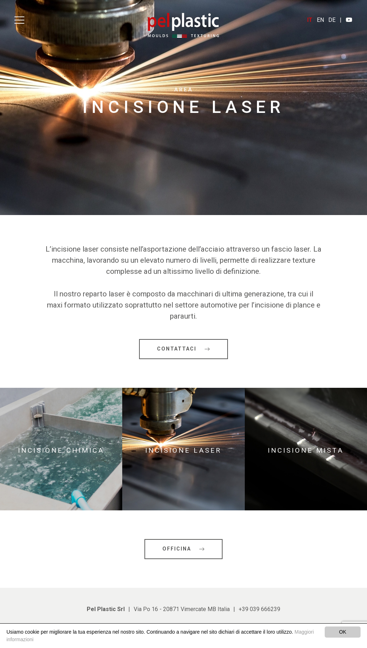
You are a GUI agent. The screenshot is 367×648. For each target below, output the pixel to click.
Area (183, 90)
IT (310, 19)
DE (331, 19)
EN (320, 19)
